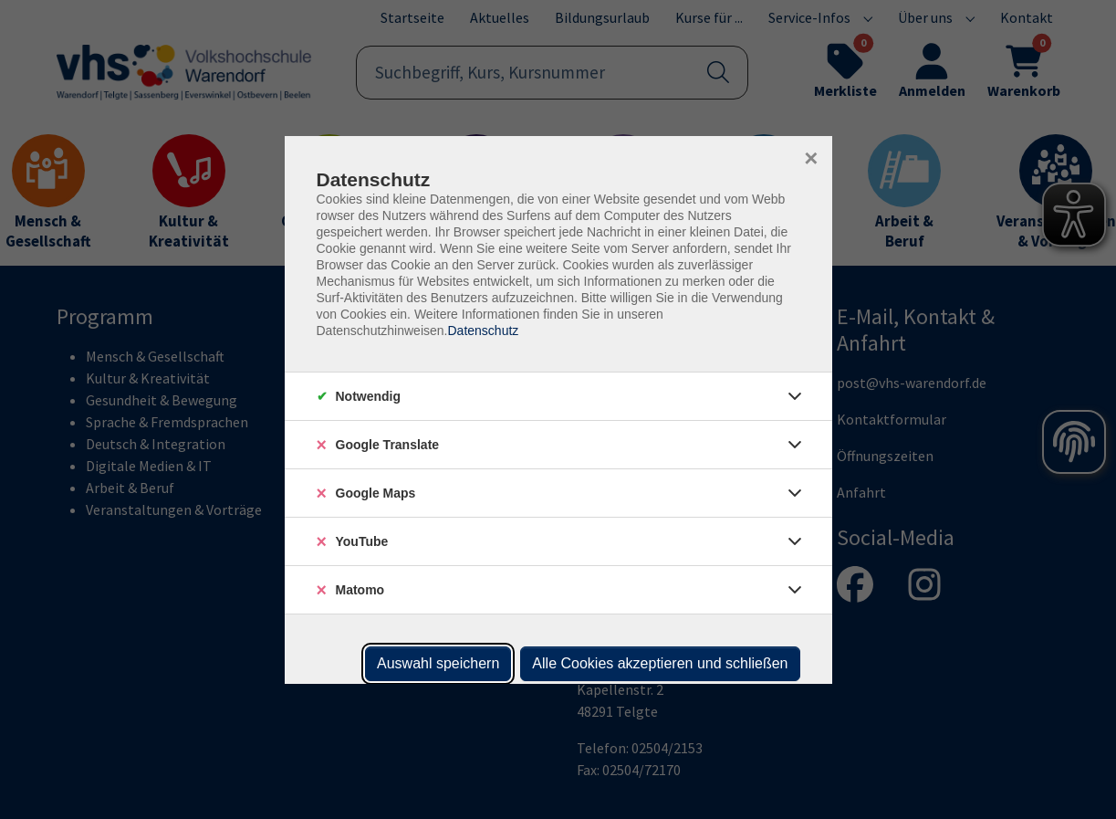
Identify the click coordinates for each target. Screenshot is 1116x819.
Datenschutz (482, 330)
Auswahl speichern (438, 663)
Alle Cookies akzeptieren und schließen (659, 663)
